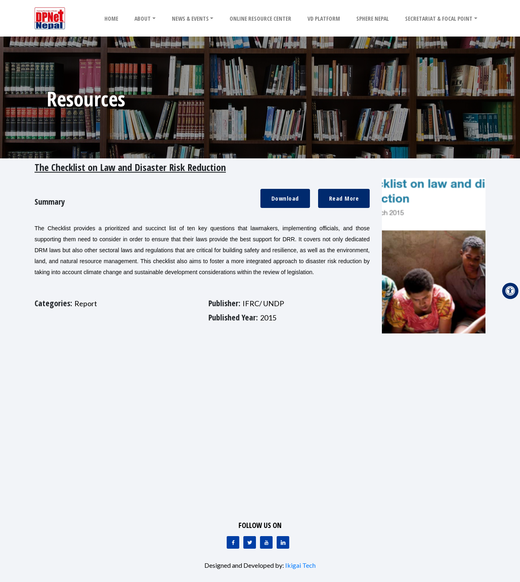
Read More (344, 198)
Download (285, 198)
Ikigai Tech (300, 565)
